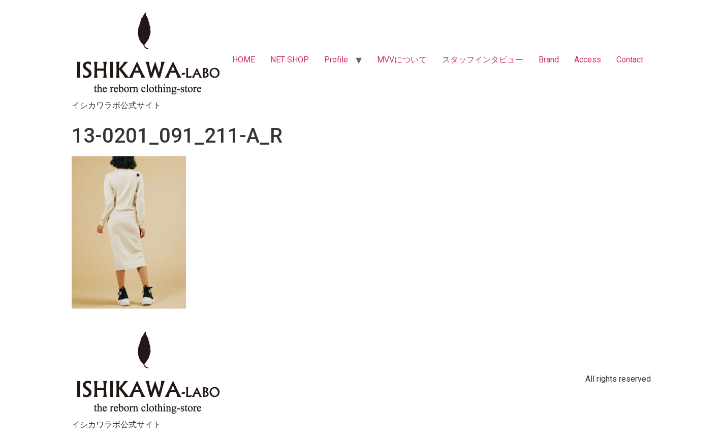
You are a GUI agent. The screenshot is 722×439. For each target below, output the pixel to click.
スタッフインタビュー (482, 59)
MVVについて (402, 59)
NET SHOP (289, 59)
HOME (243, 59)
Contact (629, 59)
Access (587, 59)
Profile (336, 59)
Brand (549, 59)
